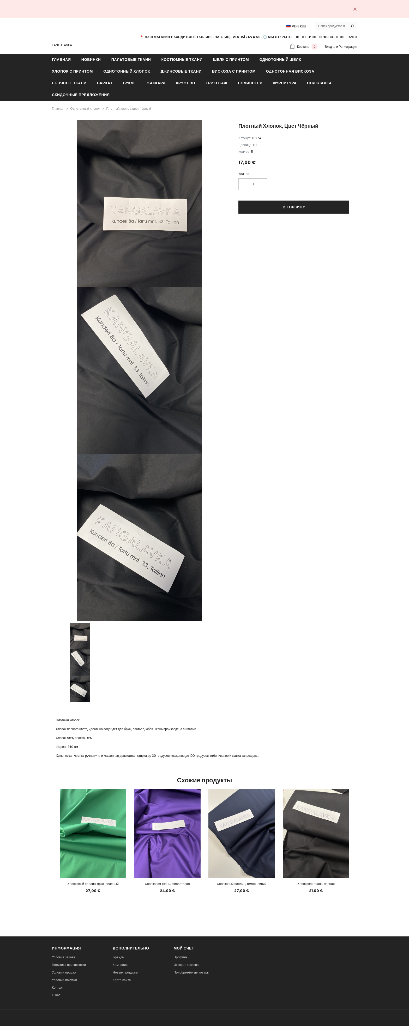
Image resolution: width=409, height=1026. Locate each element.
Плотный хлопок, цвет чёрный (128, 108)
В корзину (294, 207)
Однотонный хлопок (85, 108)
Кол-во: (244, 174)
